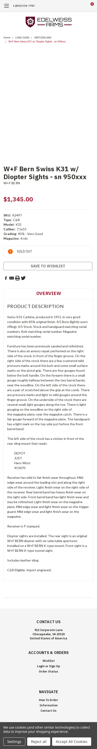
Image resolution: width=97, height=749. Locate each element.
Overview (48, 293)
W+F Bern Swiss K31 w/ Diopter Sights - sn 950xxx (37, 41)
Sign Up (54, 666)
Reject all (39, 741)
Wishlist (49, 661)
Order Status (48, 671)
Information (49, 705)
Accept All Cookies (71, 741)
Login (41, 666)
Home (6, 37)
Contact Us (48, 710)
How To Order (48, 700)
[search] (73, 6)
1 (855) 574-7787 (24, 5)
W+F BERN (11, 183)
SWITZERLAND (42, 37)
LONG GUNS (22, 37)
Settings (14, 741)
